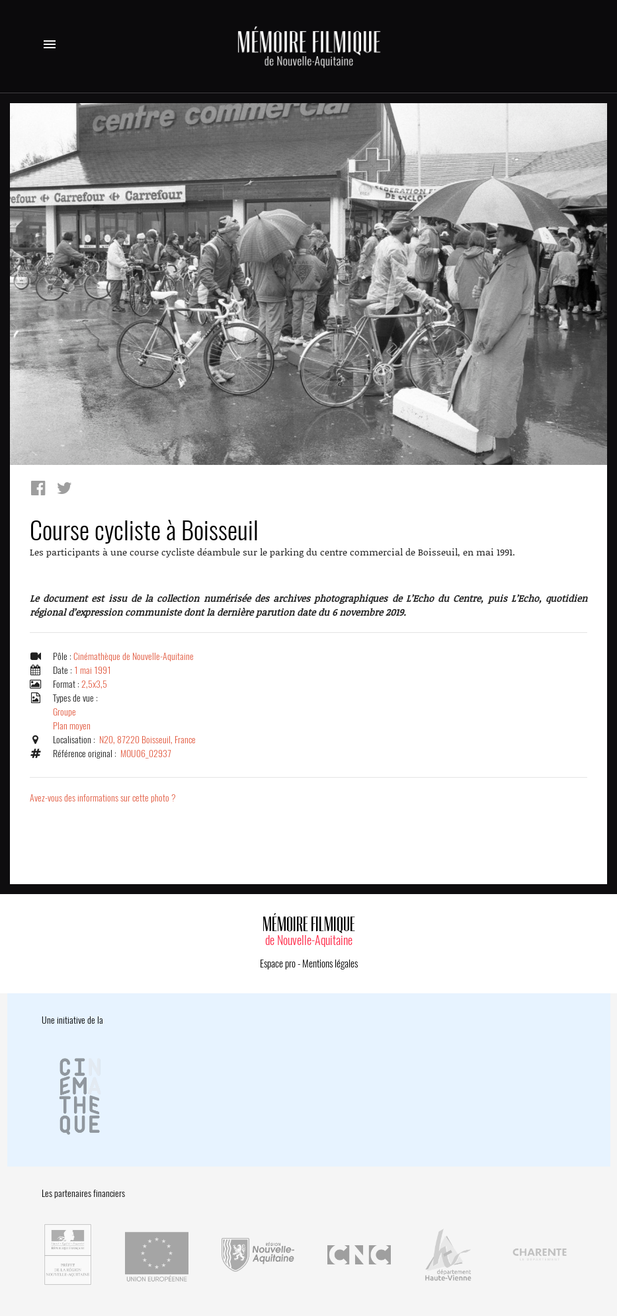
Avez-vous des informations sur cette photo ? (103, 798)
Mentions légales (330, 963)
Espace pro (278, 963)
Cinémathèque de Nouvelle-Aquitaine (133, 656)
